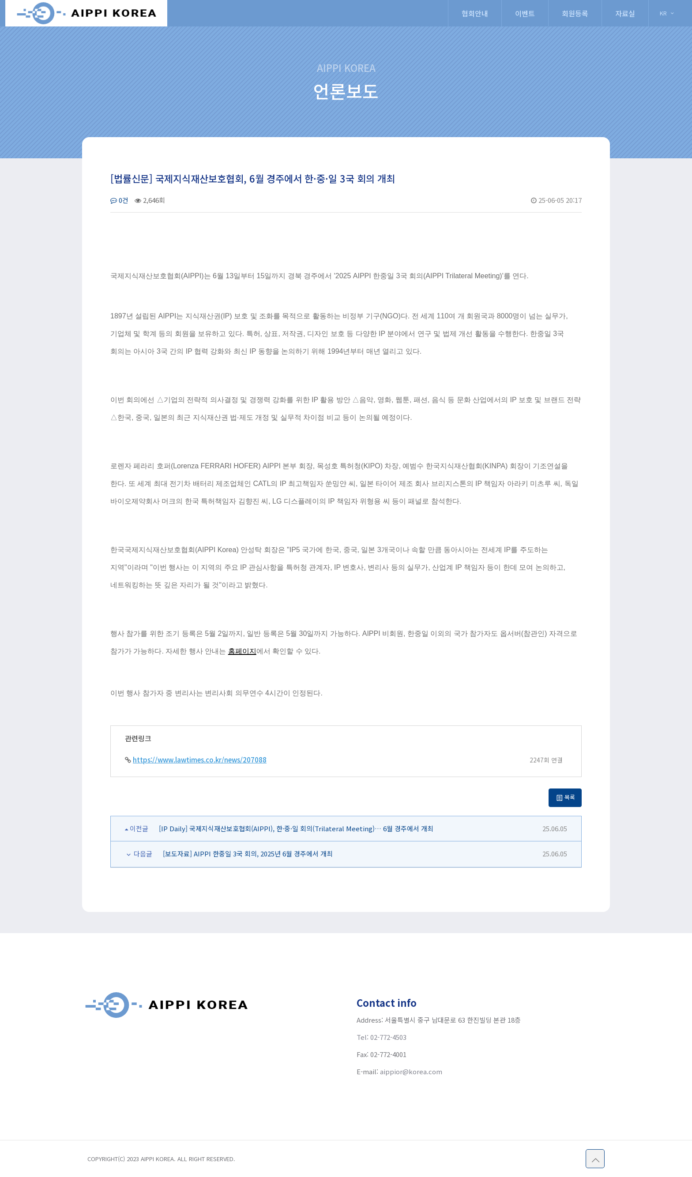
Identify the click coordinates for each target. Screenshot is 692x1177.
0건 (119, 200)
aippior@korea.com (411, 1071)
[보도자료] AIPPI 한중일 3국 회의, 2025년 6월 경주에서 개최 (248, 853)
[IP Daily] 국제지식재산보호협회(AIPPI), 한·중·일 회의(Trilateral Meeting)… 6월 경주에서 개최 (296, 828)
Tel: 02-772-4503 (381, 1037)
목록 (565, 797)
